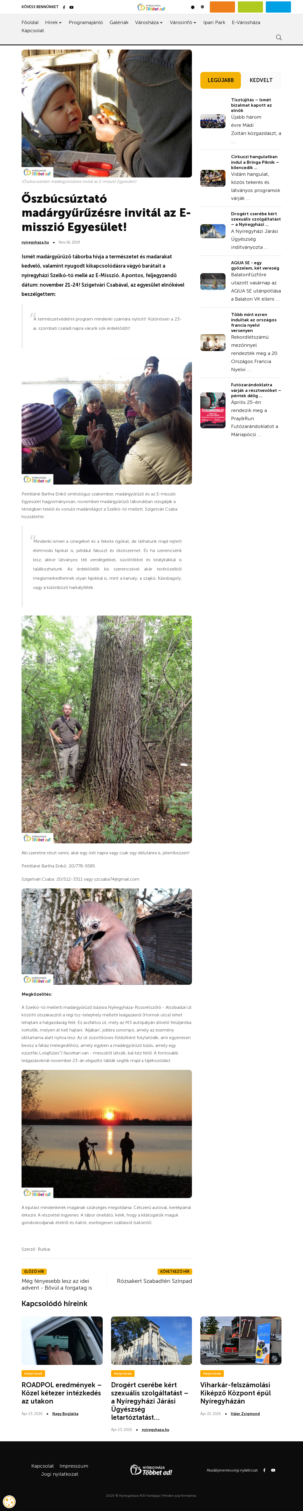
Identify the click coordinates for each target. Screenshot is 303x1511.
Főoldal (30, 22)
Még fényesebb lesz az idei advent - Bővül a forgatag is (57, 1284)
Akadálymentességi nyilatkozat (232, 1470)
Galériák (119, 22)
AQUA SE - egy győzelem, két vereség (255, 265)
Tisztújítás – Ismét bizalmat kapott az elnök (251, 105)
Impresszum (74, 1466)
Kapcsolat (33, 30)
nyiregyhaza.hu (35, 242)
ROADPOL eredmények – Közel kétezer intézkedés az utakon (62, 1393)
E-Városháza (246, 22)
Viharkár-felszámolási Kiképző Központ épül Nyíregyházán (235, 1393)
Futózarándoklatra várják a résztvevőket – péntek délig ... (256, 390)
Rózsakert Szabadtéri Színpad (154, 1281)
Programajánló (86, 22)
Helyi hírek (33, 1374)
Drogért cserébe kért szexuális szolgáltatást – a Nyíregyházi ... (256, 219)
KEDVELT (261, 80)
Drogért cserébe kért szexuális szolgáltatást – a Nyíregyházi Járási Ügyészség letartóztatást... (150, 1401)
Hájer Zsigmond (245, 1414)
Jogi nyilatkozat (59, 1474)
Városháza (147, 22)
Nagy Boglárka (65, 1414)
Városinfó (181, 22)
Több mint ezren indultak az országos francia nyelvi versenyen (254, 322)
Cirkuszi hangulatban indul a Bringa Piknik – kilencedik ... (255, 162)
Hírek (51, 22)
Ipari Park (214, 22)
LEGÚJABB (221, 80)
